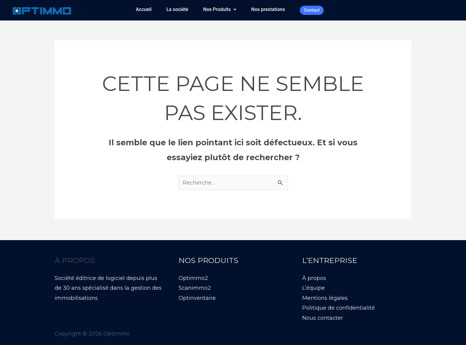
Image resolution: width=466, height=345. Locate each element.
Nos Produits (219, 9)
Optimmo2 (193, 278)
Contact (312, 10)
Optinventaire (197, 298)
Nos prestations (268, 9)
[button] (219, 9)
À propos (314, 278)
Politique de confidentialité (338, 308)
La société (177, 9)
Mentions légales (325, 298)
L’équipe (313, 288)
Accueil (144, 9)
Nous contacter (322, 318)
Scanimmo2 (195, 288)
